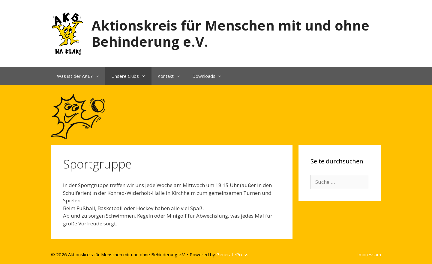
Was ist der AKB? (81, 76)
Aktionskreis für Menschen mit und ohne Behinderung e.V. (230, 33)
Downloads (210, 76)
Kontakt (172, 76)
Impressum (369, 254)
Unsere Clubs (131, 76)
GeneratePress (232, 254)
